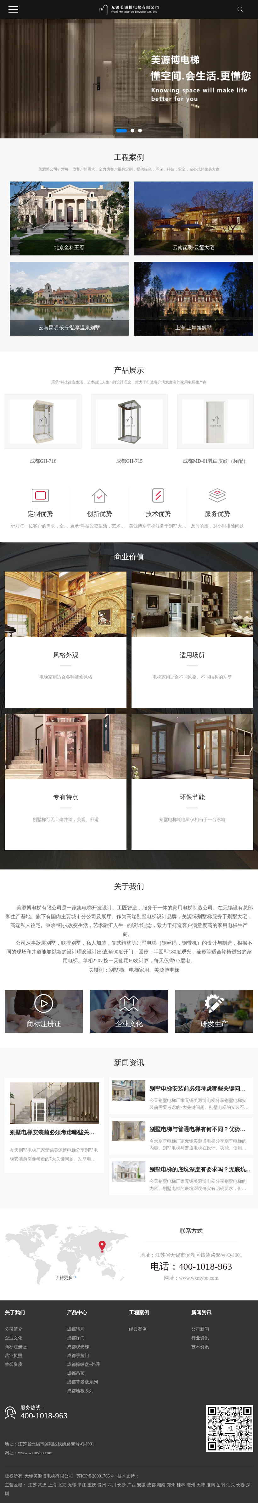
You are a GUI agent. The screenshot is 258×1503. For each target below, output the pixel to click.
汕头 (230, 1485)
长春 (240, 1485)
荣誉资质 (13, 1364)
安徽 (141, 1485)
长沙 (121, 1485)
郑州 (171, 1485)
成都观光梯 (78, 1346)
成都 (151, 1485)
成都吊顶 (76, 1373)
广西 (131, 1485)
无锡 (72, 1485)
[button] (121, 130)
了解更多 (66, 1277)
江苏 (32, 1485)
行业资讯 (200, 1338)
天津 (200, 1485)
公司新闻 (200, 1329)
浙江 (81, 1485)
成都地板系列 (80, 1390)
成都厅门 (76, 1338)
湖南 (161, 1485)
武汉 (42, 1485)
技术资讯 (200, 1346)
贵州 (101, 1485)
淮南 (210, 1485)
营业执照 (13, 1355)
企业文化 (13, 1338)
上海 (52, 1485)
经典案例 (138, 1329)
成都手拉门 (78, 1355)
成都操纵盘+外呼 (83, 1364)
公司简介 (13, 1329)
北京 (62, 1485)
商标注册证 (16, 1346)
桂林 (181, 1485)
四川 (111, 1485)
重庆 (91, 1485)
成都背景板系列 (82, 1382)
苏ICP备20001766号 (95, 1476)
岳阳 (220, 1485)
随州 (191, 1485)
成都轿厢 (76, 1329)
